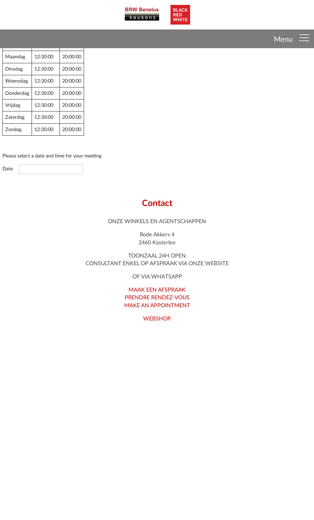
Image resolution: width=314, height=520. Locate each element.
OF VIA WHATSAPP (157, 277)
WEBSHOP (157, 319)
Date (7, 168)
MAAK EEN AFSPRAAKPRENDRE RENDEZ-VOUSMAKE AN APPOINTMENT (157, 297)
